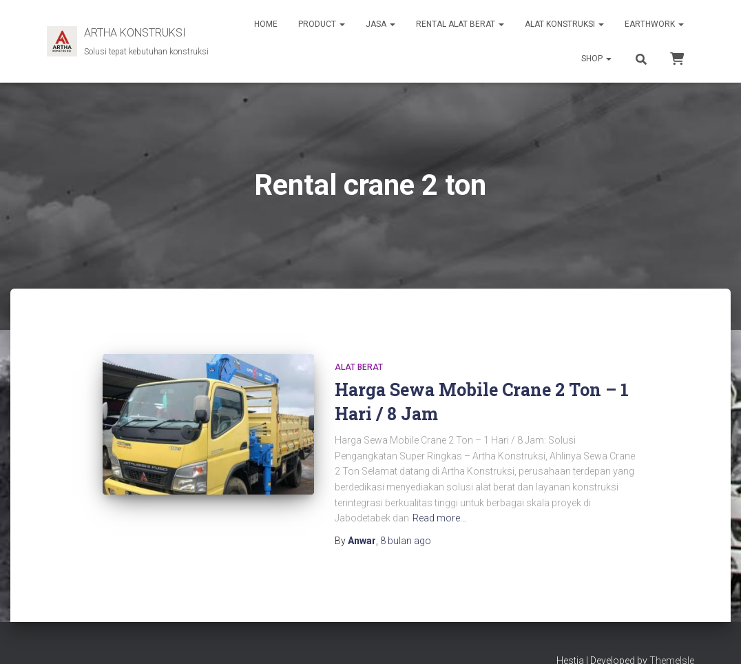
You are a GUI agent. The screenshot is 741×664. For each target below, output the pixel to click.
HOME (266, 24)
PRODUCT (321, 24)
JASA (380, 24)
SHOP (596, 58)
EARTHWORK (654, 24)
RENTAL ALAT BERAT (460, 24)
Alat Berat (359, 367)
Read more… (439, 517)
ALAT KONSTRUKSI (564, 24)
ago (405, 540)
